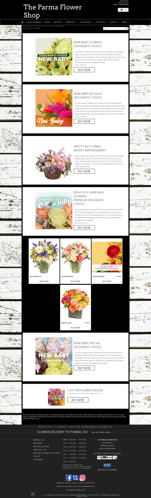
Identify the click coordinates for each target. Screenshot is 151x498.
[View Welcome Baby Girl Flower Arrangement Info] (75, 257)
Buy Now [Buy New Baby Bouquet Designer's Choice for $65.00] (84, 121)
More (126, 22)
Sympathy (71, 22)
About (114, 22)
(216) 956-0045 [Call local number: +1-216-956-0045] (124, 4)
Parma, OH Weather (64, 486)
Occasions (86, 22)
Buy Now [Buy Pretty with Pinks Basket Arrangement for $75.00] (84, 171)
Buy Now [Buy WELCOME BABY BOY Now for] (44, 281)
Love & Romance (33, 22)
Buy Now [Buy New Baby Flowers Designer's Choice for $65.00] (84, 70)
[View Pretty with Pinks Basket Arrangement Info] (54, 159)
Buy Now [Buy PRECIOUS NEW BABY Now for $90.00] (107, 281)
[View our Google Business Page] (75, 480)
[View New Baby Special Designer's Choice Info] (54, 356)
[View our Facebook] (68, 480)
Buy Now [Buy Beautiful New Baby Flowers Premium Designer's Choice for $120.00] (84, 227)
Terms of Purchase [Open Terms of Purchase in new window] (110, 495)
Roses (47, 22)
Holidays (101, 22)
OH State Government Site (84, 486)
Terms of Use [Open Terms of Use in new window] (81, 496)
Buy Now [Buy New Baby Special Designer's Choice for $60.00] (84, 368)
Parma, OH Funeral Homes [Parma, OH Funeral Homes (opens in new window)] (66, 483)
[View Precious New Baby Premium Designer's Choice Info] (107, 257)
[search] (126, 28)
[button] (123, 10)
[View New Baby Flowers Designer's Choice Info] (54, 56)
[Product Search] (114, 28)
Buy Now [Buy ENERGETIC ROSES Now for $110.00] (75, 327)
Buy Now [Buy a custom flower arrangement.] (78, 400)
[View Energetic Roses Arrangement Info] (75, 303)
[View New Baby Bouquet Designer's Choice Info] (54, 107)
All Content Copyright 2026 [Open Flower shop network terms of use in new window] (55, 495)
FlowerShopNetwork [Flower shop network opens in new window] (77, 495)
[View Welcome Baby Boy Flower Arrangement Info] (44, 257)
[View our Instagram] (82, 480)
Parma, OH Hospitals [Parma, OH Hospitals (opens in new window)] (86, 483)
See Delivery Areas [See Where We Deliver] (101, 432)
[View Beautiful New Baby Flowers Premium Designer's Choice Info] (54, 210)
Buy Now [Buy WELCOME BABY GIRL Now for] (75, 281)
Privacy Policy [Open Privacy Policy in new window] (94, 495)
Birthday (57, 22)
